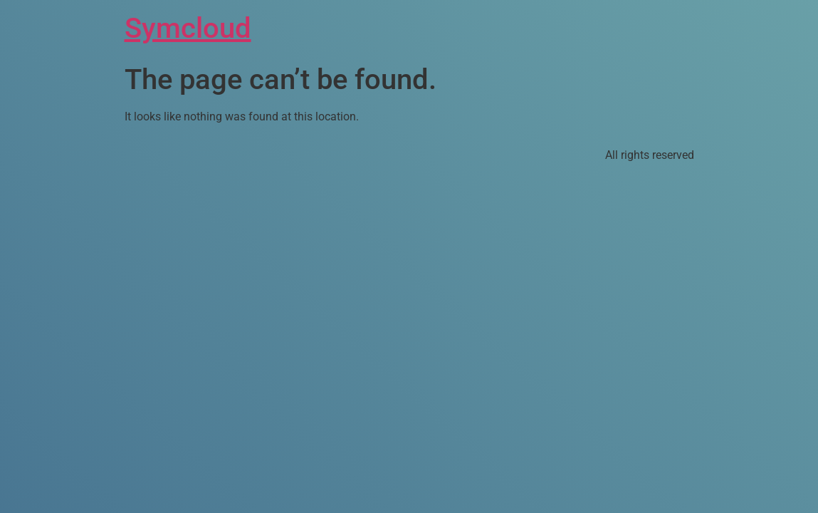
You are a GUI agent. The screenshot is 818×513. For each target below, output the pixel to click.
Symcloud (188, 28)
